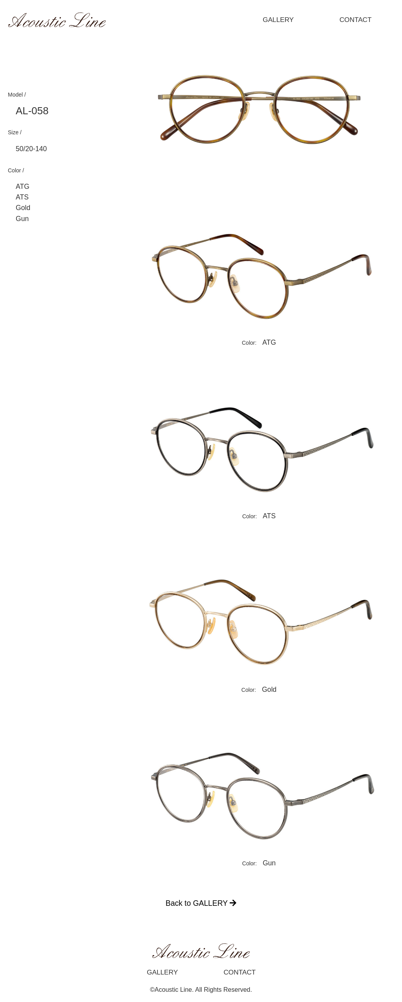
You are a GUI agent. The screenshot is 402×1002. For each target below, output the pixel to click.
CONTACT (355, 20)
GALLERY (278, 20)
